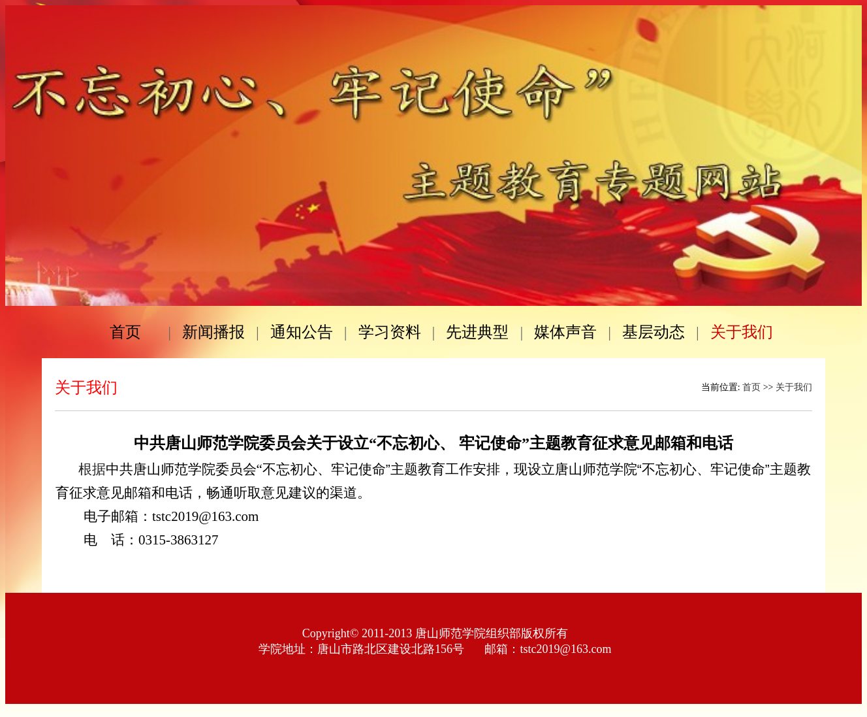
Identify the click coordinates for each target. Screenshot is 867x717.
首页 (751, 387)
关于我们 (794, 387)
